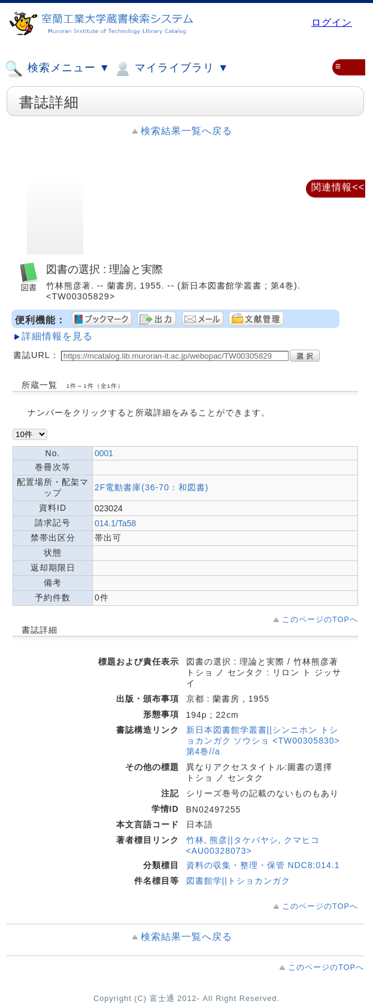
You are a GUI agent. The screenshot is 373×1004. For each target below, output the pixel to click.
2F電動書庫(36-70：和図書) (151, 487)
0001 (104, 453)
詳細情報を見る (57, 336)
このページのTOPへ (320, 619)
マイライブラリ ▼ (171, 69)
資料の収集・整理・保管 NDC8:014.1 (263, 865)
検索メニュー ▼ (57, 69)
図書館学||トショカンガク (238, 880)
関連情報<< (338, 187)
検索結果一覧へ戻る (186, 131)
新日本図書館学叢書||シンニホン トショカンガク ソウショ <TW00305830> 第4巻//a (263, 740)
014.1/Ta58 (115, 523)
